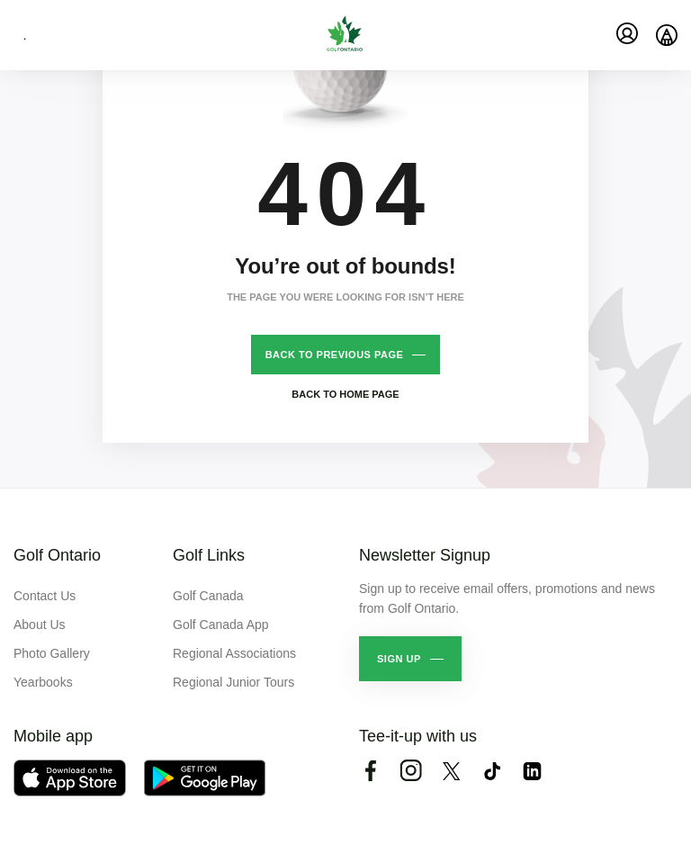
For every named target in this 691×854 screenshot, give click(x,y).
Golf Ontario (57, 555)
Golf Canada (208, 596)
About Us (39, 624)
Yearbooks (43, 682)
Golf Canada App (221, 624)
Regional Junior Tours (233, 682)
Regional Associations (234, 653)
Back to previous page (334, 354)
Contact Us (44, 596)
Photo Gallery (51, 653)
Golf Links (209, 555)
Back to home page (345, 394)
